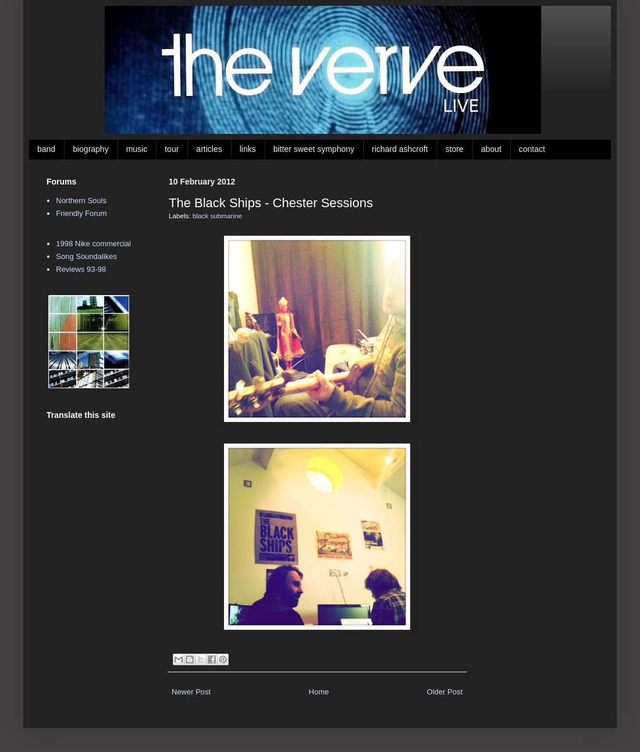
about (491, 149)
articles (209, 149)
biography (91, 149)
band (46, 149)
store (455, 149)
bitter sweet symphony (313, 149)
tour (172, 149)
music (137, 149)
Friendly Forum (81, 213)
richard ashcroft (400, 149)
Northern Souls (81, 200)
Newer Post (191, 691)
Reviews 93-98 (81, 269)
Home (319, 691)
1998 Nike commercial (93, 243)
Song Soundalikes (86, 256)
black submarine (217, 215)
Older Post (445, 691)
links (248, 149)
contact (532, 149)
